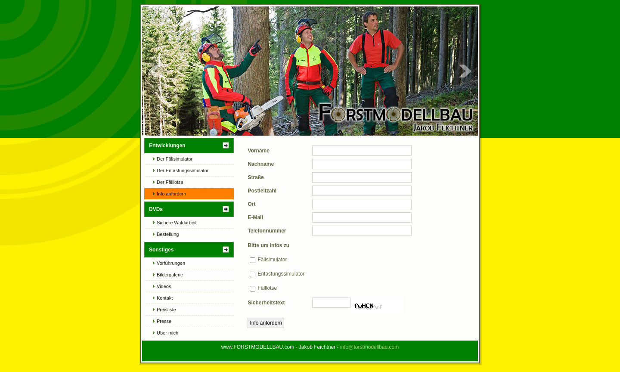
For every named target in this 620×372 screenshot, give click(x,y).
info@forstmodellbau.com (369, 347)
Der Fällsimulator (174, 158)
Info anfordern (171, 193)
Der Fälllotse (170, 182)
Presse (164, 321)
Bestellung (168, 234)
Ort (251, 204)
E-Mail (255, 217)
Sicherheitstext (266, 303)
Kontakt (165, 298)
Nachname (261, 164)
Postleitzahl (262, 191)
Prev (155, 71)
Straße (256, 177)
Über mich (167, 332)
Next (465, 71)
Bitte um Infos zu (268, 245)
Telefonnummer (267, 231)
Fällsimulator (272, 260)
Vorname (258, 151)
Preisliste (166, 309)
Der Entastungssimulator (182, 170)
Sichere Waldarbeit (177, 222)
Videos (164, 286)
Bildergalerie (170, 274)
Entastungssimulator (280, 274)
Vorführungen (171, 263)
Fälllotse (267, 288)
